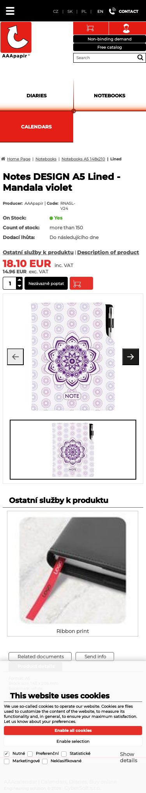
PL (83, 11)
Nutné (18, 753)
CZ (55, 11)
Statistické (80, 753)
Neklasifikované (66, 760)
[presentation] (14, 449)
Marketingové (26, 760)
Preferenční (47, 753)
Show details (128, 757)
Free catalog (109, 47)
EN (100, 11)
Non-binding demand (110, 39)
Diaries (36, 95)
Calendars (36, 127)
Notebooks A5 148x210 (83, 159)
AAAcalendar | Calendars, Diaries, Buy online (16, 40)
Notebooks (109, 95)
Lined (115, 159)
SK (69, 11)
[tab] (40, 656)
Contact (128, 11)
